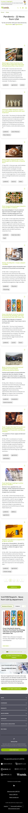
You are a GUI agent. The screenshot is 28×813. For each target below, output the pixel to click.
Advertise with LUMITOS (13, 791)
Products (3, 708)
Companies (4, 703)
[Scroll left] (23, 606)
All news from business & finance (14, 656)
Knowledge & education (8, 723)
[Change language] (23, 8)
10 (21, 651)
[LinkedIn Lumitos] (14, 785)
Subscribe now (14, 750)
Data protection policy (14, 808)
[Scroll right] (25, 606)
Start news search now (14, 689)
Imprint (6, 806)
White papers (5, 713)
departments (9, 24)
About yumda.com (14, 797)
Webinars (3, 718)
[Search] (18, 8)
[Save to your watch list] (24, 45)
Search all (14, 587)
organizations (18, 24)
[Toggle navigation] (26, 8)
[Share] (20, 8)
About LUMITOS (13, 794)
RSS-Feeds (4, 729)
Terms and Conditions (16, 806)
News (2, 697)
